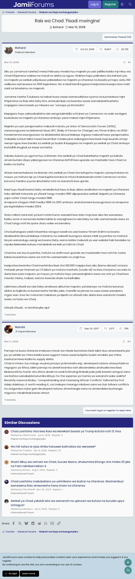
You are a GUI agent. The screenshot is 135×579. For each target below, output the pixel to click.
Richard (58, 27)
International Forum (22, 473)
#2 (129, 341)
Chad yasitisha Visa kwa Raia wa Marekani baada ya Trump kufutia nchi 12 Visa (66, 431)
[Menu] (5, 4)
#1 (129, 62)
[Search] (130, 4)
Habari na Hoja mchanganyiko (28, 439)
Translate (10, 314)
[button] (122, 4)
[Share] (124, 62)
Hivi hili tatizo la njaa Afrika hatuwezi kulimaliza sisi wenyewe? (53, 446)
